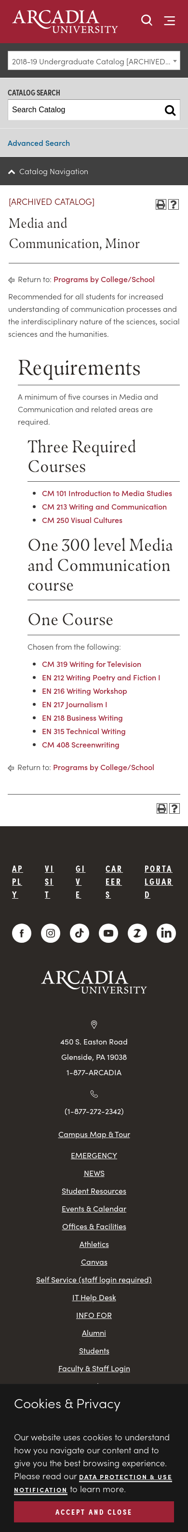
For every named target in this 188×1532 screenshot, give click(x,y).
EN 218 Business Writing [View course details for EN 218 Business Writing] (82, 717)
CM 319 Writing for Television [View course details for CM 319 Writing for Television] (91, 663)
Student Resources (94, 1191)
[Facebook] (21, 933)
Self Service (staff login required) (94, 1279)
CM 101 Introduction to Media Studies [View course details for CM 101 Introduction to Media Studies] (107, 492)
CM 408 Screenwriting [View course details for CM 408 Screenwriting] (81, 744)
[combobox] (94, 60)
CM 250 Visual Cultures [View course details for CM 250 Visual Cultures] (82, 519)
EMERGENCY (94, 1155)
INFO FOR (94, 1315)
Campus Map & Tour (94, 1133)
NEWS (94, 1173)
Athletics (94, 1244)
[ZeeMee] (137, 933)
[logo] (68, 22)
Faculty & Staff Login (94, 1368)
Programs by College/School (104, 278)
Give (80, 881)
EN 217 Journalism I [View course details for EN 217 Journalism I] (74, 704)
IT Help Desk (94, 1297)
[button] (147, 20)
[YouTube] (108, 933)
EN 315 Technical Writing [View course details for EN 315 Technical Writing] (84, 730)
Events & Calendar (94, 1208)
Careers (114, 881)
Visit (49, 881)
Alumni (94, 1333)
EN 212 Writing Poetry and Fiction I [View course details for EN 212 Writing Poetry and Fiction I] (101, 677)
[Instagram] (50, 933)
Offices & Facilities (94, 1226)
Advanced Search (39, 142)
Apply (17, 881)
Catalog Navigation (53, 171)
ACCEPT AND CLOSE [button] (94, 1511)
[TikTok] (79, 933)
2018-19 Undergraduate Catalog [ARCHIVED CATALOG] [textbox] (96, 61)
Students (94, 1350)
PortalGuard (159, 881)
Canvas (94, 1262)
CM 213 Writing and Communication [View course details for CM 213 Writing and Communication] (104, 506)
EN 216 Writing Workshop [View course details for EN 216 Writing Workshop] (84, 690)
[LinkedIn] (166, 933)
